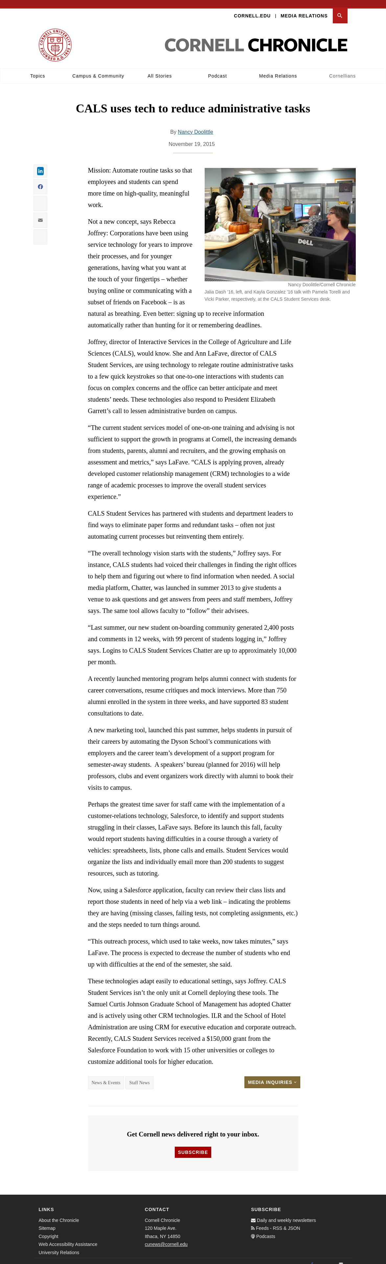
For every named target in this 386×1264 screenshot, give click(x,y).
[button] (340, 8)
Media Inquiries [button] (272, 1075)
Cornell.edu (252, 8)
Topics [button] (37, 68)
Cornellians (342, 68)
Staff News (139, 1075)
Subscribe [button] (193, 1145)
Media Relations (304, 8)
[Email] (341, 1257)
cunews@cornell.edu (166, 1237)
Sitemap (47, 1221)
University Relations (59, 1245)
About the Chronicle (59, 1213)
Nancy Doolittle (195, 125)
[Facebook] (312, 1257)
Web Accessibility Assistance (68, 1237)
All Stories (160, 68)
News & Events (106, 1075)
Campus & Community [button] (98, 68)
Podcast (217, 68)
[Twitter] (326, 1257)
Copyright (48, 1229)
